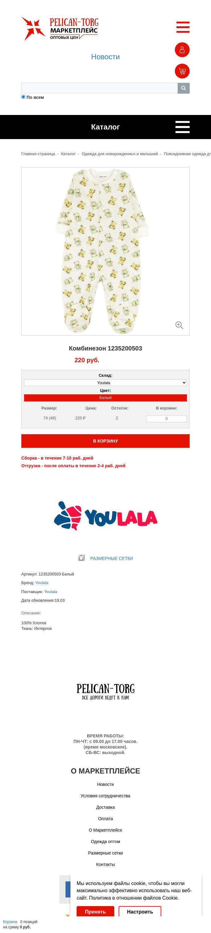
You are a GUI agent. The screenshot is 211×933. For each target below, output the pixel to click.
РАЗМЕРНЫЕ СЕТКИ (105, 558)
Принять (95, 911)
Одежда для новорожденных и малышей (120, 153)
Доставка (105, 807)
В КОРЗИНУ (105, 441)
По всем (35, 97)
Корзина (10, 922)
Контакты (105, 864)
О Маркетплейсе (105, 830)
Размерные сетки (105, 852)
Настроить (140, 911)
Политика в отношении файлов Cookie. (134, 898)
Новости (105, 57)
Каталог (68, 153)
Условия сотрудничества (105, 795)
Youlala (41, 582)
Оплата (105, 818)
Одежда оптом (105, 841)
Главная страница (38, 153)
